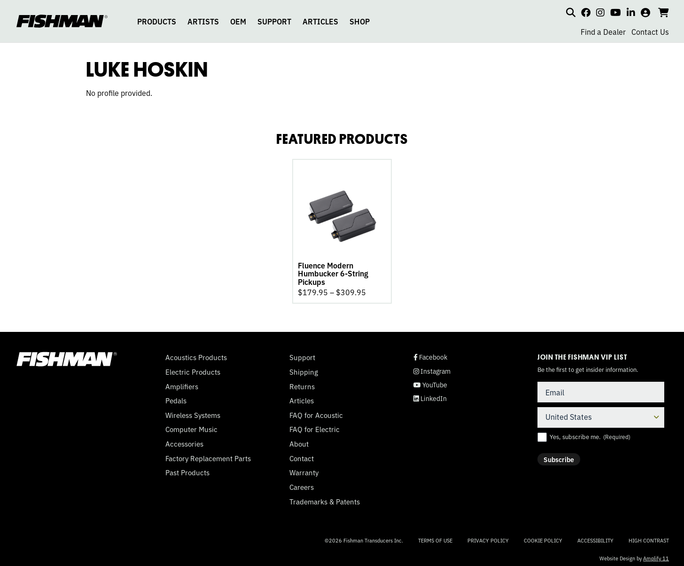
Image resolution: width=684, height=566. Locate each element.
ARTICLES (320, 21)
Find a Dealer (603, 31)
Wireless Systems (192, 412)
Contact (301, 455)
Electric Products (192, 369)
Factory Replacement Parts (208, 455)
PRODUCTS (156, 21)
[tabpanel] (342, 230)
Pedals (176, 397)
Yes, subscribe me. (590, 434)
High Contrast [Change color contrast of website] (649, 538)
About (299, 441)
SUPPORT (274, 21)
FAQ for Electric (314, 426)
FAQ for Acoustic (316, 412)
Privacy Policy (488, 537)
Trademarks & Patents (324, 498)
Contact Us (650, 31)
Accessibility (595, 537)
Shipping (303, 369)
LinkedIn (430, 395)
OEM (238, 21)
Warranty (304, 469)
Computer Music (191, 426)
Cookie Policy (543, 537)
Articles (301, 397)
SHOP (360, 21)
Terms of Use (435, 537)
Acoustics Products (196, 354)
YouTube (430, 381)
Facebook (430, 354)
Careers (301, 484)
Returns (302, 383)
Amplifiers (181, 383)
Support (302, 354)
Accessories (184, 441)
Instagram (432, 368)
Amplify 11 (656, 555)
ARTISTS (203, 21)
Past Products (187, 469)
